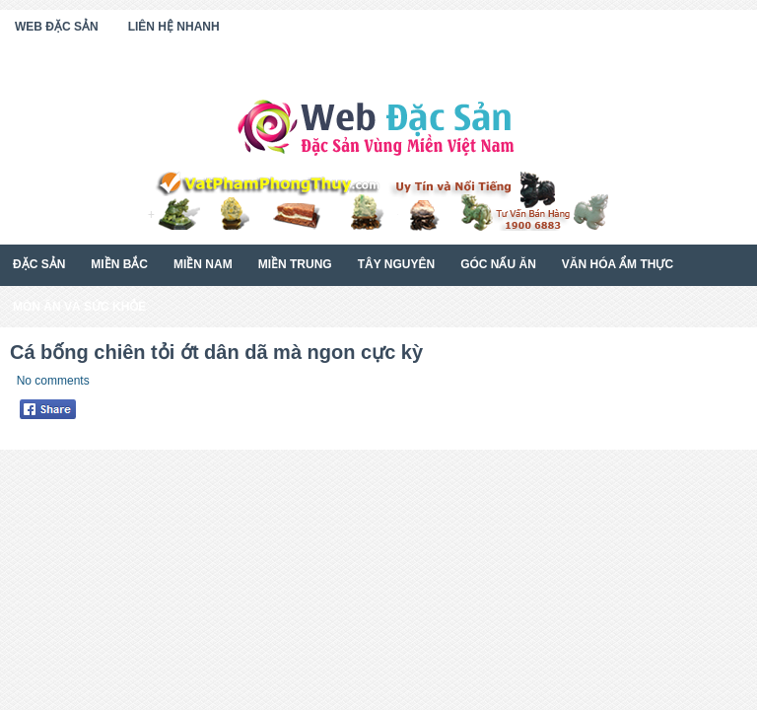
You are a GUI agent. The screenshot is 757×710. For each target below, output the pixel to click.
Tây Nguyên (396, 264)
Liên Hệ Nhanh (174, 27)
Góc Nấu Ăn (498, 264)
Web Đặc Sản (57, 27)
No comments (53, 381)
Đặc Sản (39, 264)
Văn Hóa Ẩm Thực (617, 264)
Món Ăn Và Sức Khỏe (79, 307)
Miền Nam (203, 264)
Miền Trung (295, 264)
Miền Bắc (119, 264)
